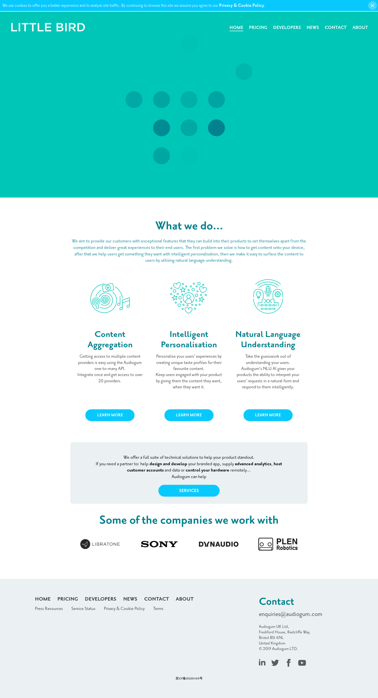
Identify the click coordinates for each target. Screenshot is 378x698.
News (313, 28)
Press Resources (49, 609)
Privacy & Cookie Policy (241, 5)
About (360, 28)
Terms (158, 609)
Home (236, 28)
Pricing (258, 28)
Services (189, 491)
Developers (287, 28)
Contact (336, 28)
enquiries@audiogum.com (290, 614)
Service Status (83, 609)
